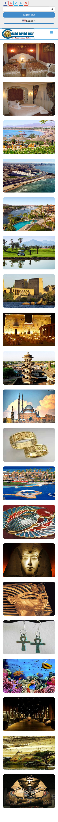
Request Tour (29, 15)
